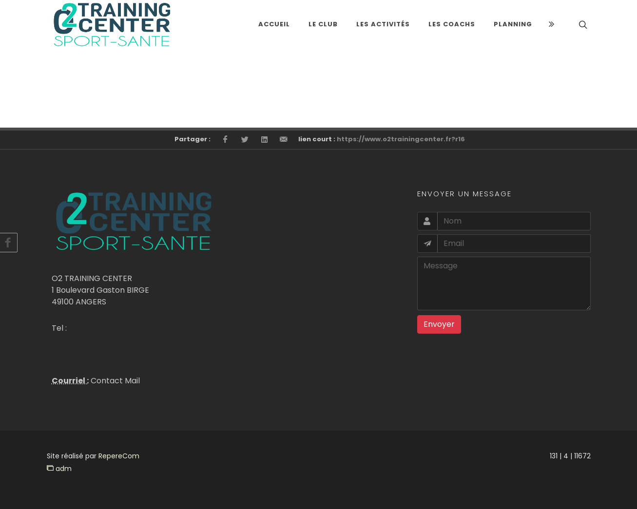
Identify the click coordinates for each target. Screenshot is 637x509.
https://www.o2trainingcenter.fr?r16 (401, 139)
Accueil (274, 24)
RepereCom (118, 456)
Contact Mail (114, 380)
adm (59, 468)
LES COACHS (451, 24)
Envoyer (439, 324)
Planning (513, 24)
